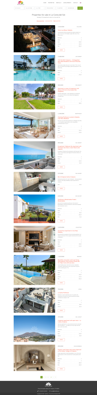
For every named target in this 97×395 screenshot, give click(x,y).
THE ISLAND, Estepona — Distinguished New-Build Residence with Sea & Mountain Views (69, 61)
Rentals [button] (58, 2)
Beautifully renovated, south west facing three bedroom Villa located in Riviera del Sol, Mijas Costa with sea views (69, 261)
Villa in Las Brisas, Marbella (65, 30)
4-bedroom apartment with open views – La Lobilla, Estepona (69, 321)
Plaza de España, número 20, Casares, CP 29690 (48, 388)
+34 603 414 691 (43, 391)
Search (80, 8)
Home (44, 2)
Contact (75, 2)
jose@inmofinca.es (55, 391)
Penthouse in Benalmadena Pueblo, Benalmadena (67, 200)
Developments (67, 2)
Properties (51, 2)
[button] (81, 2)
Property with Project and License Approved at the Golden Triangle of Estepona (69, 350)
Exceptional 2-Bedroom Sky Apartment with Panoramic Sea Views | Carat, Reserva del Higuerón (69, 148)
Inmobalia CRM (57, 393)
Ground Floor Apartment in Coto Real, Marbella (68, 231)
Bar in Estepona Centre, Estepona (66, 177)
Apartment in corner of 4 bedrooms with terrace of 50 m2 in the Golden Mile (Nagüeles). (68, 90)
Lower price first (48, 21)
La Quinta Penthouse (63, 293)
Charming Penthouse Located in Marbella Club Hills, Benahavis (68, 117)
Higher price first (56, 21)
